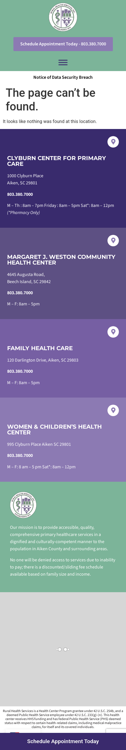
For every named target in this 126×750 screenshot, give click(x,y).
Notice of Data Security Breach (63, 77)
